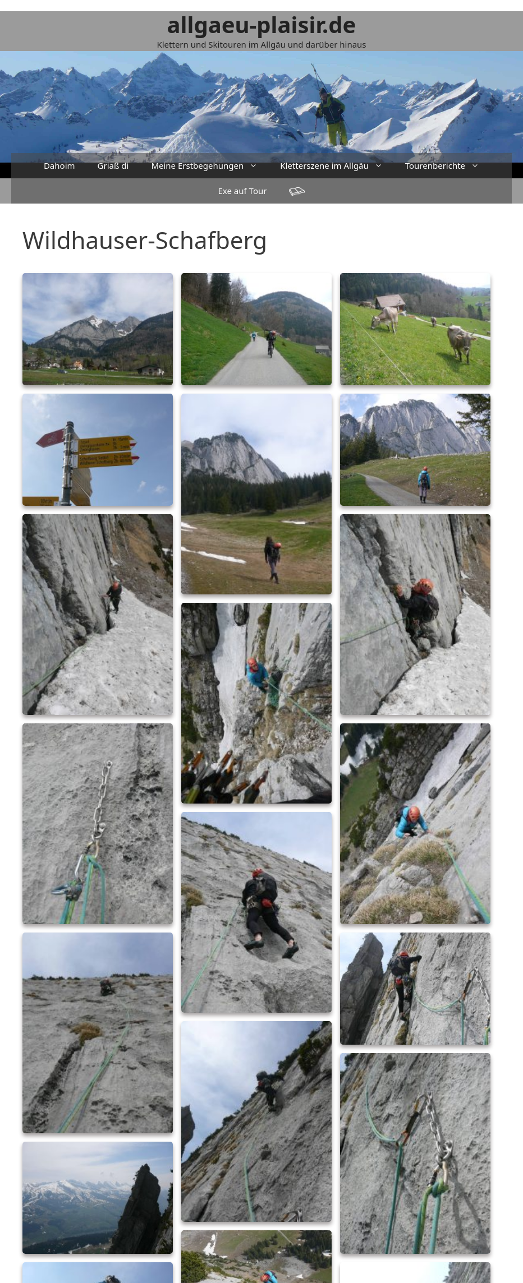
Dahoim (59, 165)
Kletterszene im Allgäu (336, 165)
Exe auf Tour (242, 190)
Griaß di (113, 165)
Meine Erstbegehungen (210, 165)
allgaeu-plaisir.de (261, 24)
